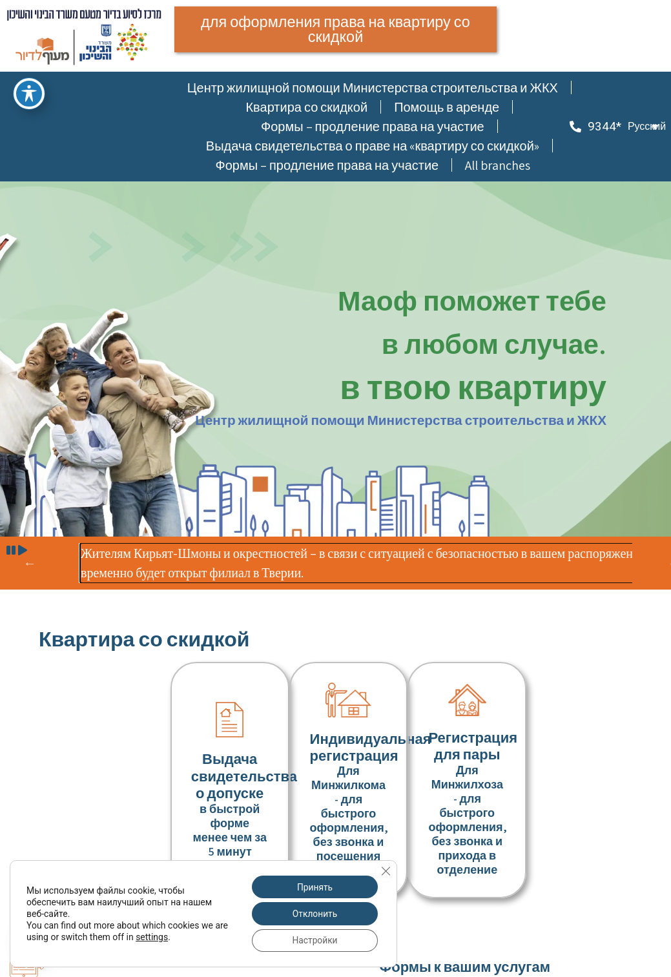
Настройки (313, 940)
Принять (314, 886)
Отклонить (314, 913)
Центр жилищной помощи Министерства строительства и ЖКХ (372, 88)
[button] (643, 127)
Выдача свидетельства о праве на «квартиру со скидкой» (372, 146)
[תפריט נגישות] (29, 93)
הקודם (29, 563)
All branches (497, 166)
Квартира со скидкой (306, 107)
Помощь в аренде (446, 107)
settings (166, 936)
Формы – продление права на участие (372, 127)
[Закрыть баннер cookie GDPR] (385, 869)
